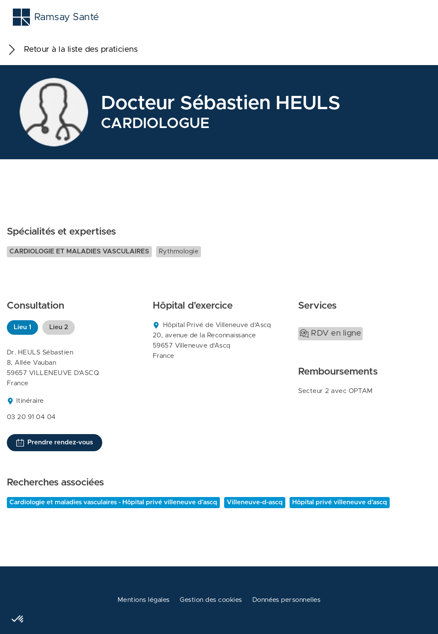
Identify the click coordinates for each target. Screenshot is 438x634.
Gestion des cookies (211, 600)
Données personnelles (286, 600)
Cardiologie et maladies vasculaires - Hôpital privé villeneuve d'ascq (113, 502)
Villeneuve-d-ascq (255, 502)
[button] (18, 619)
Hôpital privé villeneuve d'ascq (339, 502)
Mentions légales (144, 600)
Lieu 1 (22, 327)
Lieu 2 (58, 327)
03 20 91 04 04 (31, 417)
